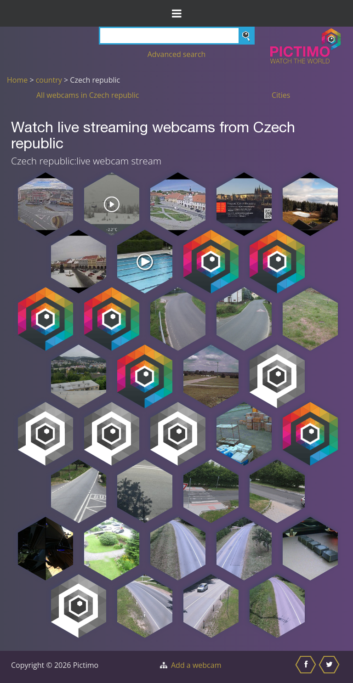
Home (17, 80)
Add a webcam (196, 665)
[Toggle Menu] (176, 13)
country (49, 80)
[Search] (177, 36)
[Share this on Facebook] (307, 667)
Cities (281, 95)
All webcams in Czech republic (87, 95)
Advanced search (177, 54)
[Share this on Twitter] (330, 667)
